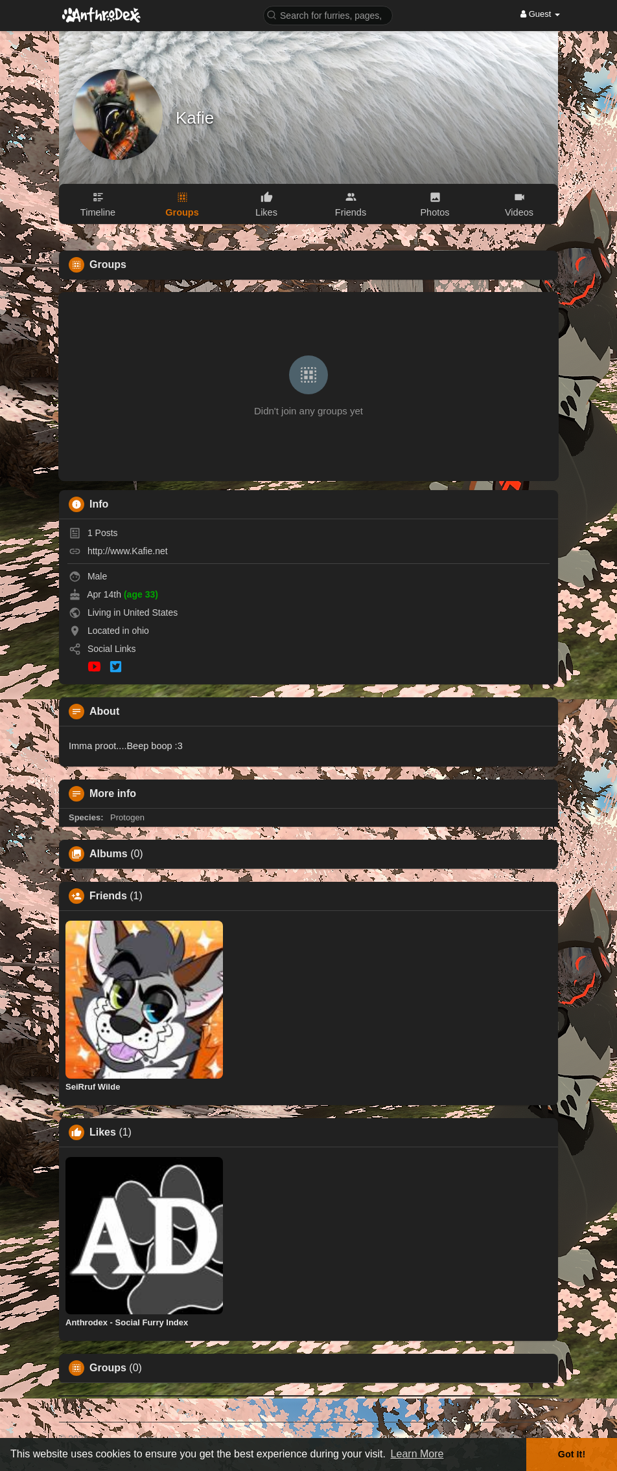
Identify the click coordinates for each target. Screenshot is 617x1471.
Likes (102, 1132)
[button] (328, 14)
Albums (108, 854)
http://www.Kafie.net (127, 551)
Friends (108, 896)
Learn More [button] (417, 1453)
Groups (107, 1368)
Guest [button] (540, 14)
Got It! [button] (571, 1454)
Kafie (195, 118)
